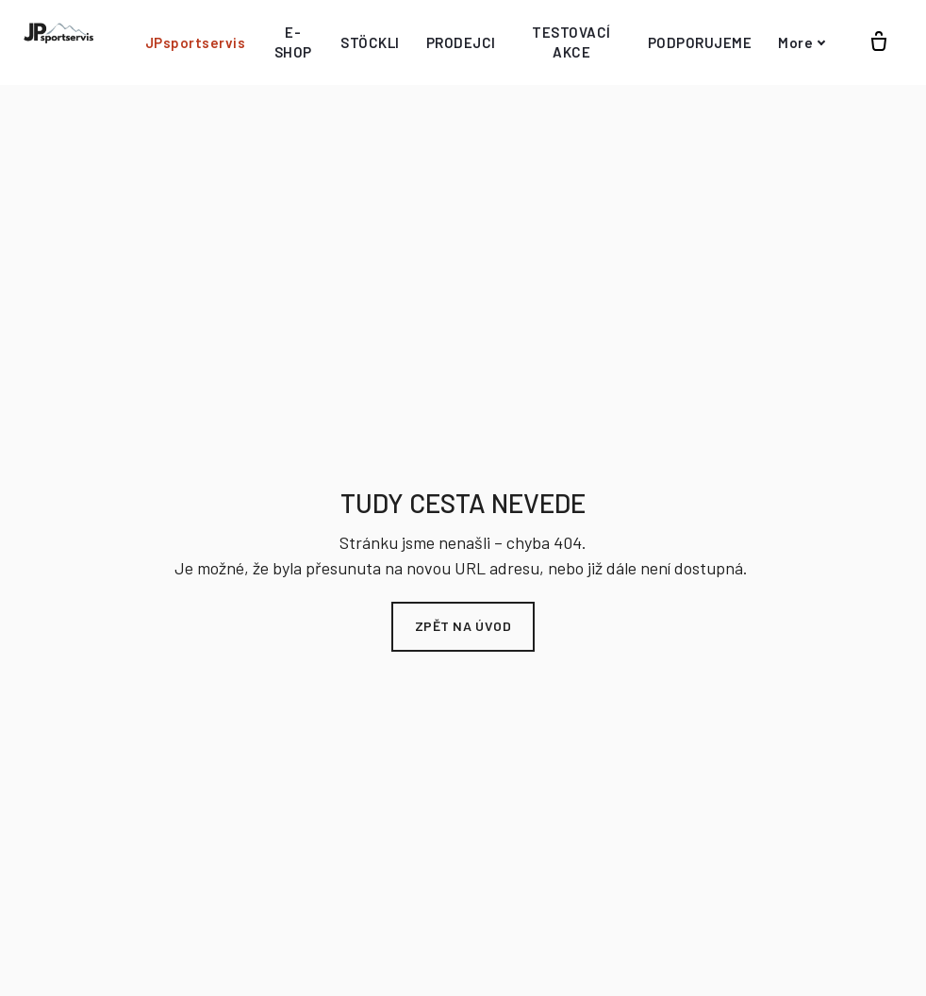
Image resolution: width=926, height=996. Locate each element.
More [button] (802, 36)
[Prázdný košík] (878, 37)
